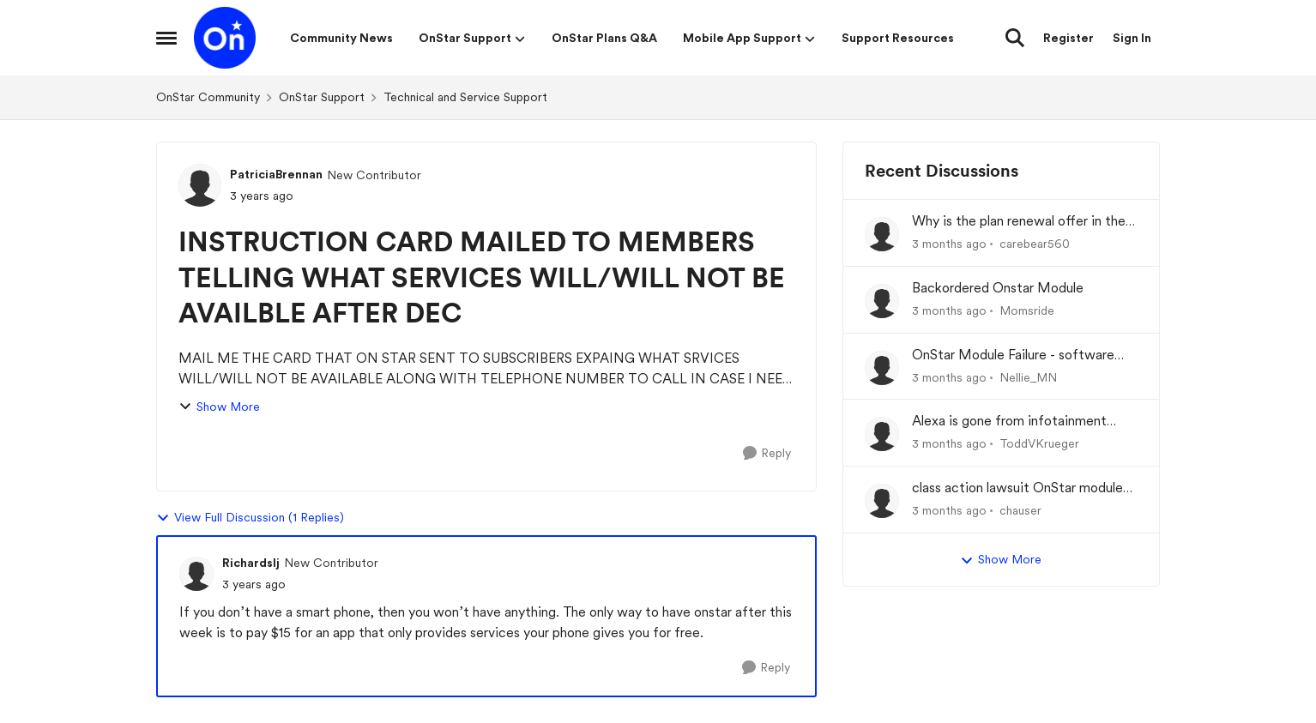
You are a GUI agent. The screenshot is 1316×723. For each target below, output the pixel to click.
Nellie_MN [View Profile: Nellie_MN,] (1028, 376)
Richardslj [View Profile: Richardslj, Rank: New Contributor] (251, 562)
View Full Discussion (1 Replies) (250, 518)
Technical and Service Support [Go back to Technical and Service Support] (465, 97)
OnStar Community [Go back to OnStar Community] (208, 97)
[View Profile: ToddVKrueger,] (882, 434)
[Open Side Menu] (166, 38)
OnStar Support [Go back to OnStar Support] (322, 97)
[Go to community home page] (225, 38)
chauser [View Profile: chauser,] (1020, 510)
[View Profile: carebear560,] (882, 234)
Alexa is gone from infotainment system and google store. (1009, 422)
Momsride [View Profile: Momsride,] (1026, 310)
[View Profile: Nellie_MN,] (882, 368)
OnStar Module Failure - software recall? (1013, 355)
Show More (219, 407)
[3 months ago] (949, 244)
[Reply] (766, 453)
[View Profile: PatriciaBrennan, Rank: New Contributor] (199, 185)
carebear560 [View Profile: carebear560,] (1034, 243)
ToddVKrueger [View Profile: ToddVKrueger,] (1039, 443)
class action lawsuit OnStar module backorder (1017, 488)
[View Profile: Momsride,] (882, 301)
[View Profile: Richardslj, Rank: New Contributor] (196, 574)
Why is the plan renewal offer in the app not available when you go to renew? (1019, 222)
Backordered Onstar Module (998, 288)
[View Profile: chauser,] (882, 501)
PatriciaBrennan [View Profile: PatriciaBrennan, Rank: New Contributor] (276, 174)
